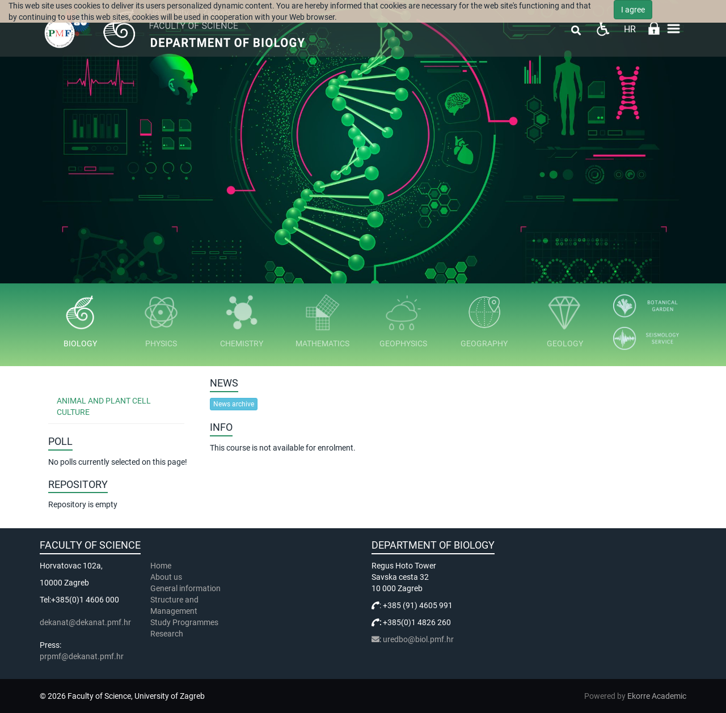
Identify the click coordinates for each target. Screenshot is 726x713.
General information (185, 588)
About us (167, 577)
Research (167, 633)
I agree (633, 9)
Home (160, 565)
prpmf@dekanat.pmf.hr (82, 656)
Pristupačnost (603, 29)
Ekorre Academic (656, 696)
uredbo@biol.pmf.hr (418, 639)
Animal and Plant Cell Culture (104, 406)
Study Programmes (184, 622)
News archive (233, 404)
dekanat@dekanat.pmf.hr (85, 622)
